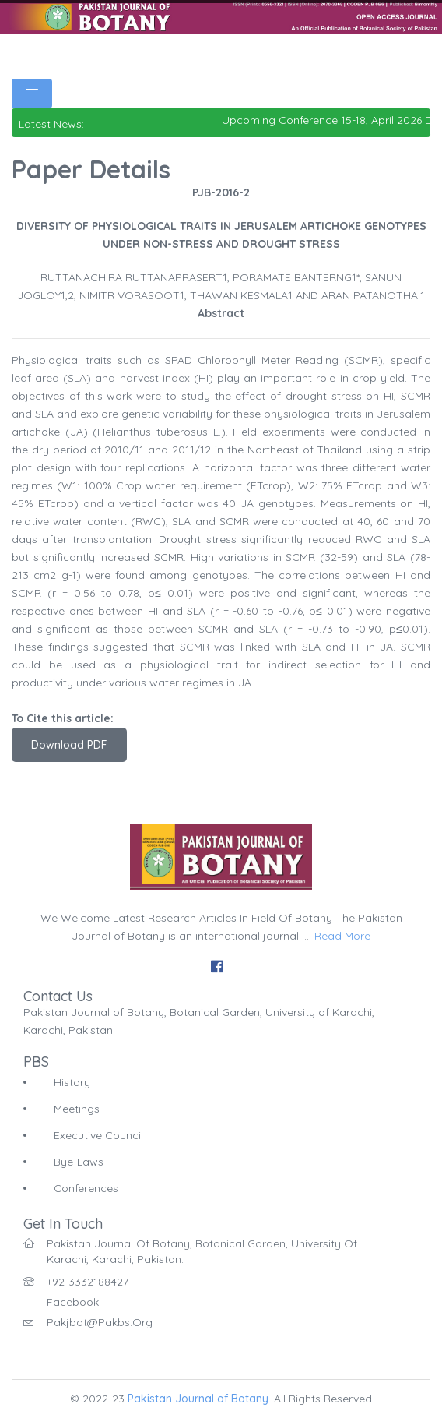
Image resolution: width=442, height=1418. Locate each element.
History (72, 1082)
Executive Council (98, 1135)
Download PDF (69, 745)
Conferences (86, 1188)
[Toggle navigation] (32, 93)
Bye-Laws (78, 1162)
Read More (342, 936)
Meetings (77, 1109)
